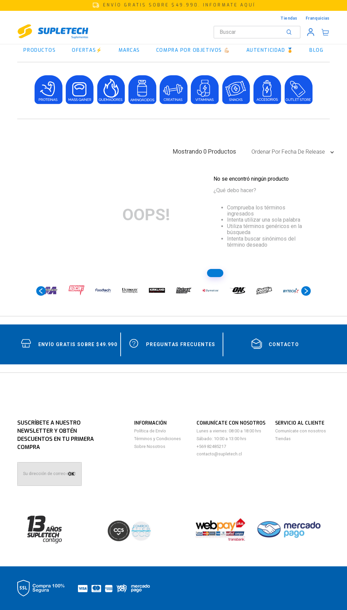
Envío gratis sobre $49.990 (77, 344)
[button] (173, 5)
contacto (284, 344)
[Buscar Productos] (290, 32)
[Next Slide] (306, 291)
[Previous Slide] (41, 291)
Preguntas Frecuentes (181, 344)
